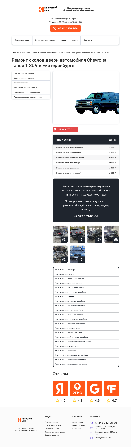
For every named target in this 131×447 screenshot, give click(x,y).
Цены (63, 40)
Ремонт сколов (51, 422)
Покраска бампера (53, 425)
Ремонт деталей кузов (45, 40)
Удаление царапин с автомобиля (28, 97)
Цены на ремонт (79, 425)
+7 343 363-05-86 (86, 216)
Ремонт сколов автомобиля (25, 87)
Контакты (88, 40)
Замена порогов (52, 435)
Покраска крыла (52, 429)
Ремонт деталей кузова (24, 73)
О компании (77, 422)
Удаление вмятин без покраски (27, 92)
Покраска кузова (22, 40)
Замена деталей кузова (24, 78)
